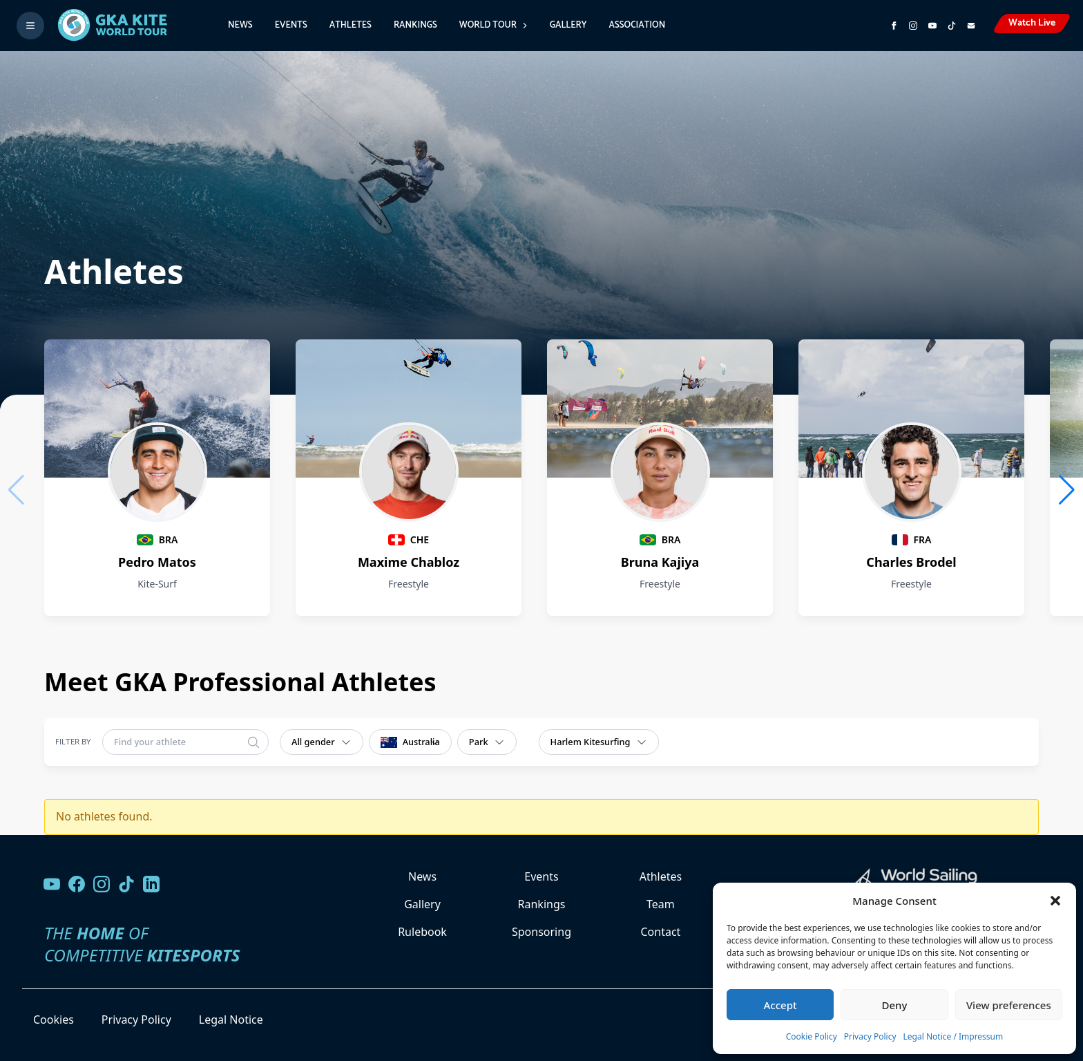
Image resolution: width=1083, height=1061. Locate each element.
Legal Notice (231, 1019)
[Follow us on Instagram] (913, 25)
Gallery (568, 25)
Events (291, 25)
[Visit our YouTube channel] (52, 884)
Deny (895, 1005)
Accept (780, 1005)
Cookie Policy (811, 1036)
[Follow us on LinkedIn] (151, 884)
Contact (660, 931)
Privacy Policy (870, 1036)
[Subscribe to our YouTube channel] (932, 25)
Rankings (415, 25)
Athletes (350, 25)
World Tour (493, 25)
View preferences (1008, 1005)
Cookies (53, 1019)
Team (660, 904)
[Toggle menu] (30, 25)
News (240, 25)
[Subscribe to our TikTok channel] (952, 25)
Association (636, 25)
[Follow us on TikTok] (126, 884)
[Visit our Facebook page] (76, 884)
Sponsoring (541, 931)
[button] (1055, 901)
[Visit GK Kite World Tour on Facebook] (894, 25)
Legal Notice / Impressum (953, 1036)
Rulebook (422, 931)
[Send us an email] (971, 25)
